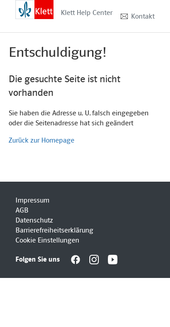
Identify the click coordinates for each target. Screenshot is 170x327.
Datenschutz (34, 220)
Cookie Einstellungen (47, 240)
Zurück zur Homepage (41, 140)
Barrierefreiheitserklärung (54, 230)
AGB (22, 210)
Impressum (32, 200)
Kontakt (143, 16)
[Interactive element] (34, 9)
